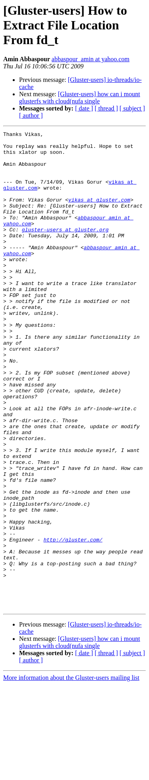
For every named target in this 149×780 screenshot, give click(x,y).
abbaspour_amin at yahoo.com (91, 59)
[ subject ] (132, 108)
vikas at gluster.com (99, 213)
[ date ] (84, 108)
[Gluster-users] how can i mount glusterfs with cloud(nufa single (79, 98)
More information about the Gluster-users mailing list (71, 773)
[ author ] (31, 115)
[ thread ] (106, 108)
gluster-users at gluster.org (65, 249)
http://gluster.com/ (72, 621)
